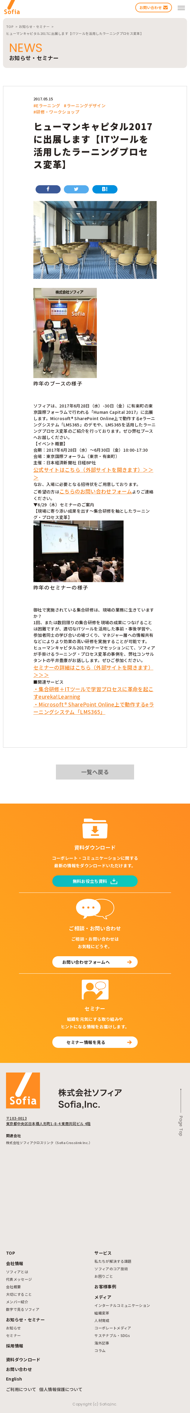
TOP (10, 1253)
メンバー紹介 (17, 1301)
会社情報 (14, 1263)
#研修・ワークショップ (56, 112)
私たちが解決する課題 (113, 1261)
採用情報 (14, 1346)
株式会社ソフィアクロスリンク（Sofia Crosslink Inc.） (49, 1142)
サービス (103, 1253)
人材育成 (101, 1320)
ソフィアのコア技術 (111, 1268)
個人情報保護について (60, 1389)
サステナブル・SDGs (112, 1335)
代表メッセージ (19, 1279)
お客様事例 (105, 1286)
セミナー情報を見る (99, 1042)
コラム (100, 1350)
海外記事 (101, 1342)
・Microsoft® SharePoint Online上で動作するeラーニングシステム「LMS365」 (93, 708)
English (14, 1379)
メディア (102, 1297)
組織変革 (101, 1312)
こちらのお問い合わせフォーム (95, 491)
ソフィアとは (17, 1271)
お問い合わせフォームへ (97, 962)
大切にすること (19, 1294)
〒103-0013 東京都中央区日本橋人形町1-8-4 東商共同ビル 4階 (48, 1120)
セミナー (13, 1335)
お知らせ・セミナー (25, 1320)
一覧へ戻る (95, 772)
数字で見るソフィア (22, 1309)
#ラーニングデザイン (85, 105)
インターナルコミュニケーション (122, 1305)
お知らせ (13, 1327)
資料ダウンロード (23, 1360)
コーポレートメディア (112, 1327)
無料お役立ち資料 (95, 881)
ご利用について (21, 1389)
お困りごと (103, 1276)
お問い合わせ (19, 1369)
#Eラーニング (46, 105)
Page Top (181, 1126)
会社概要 (13, 1286)
